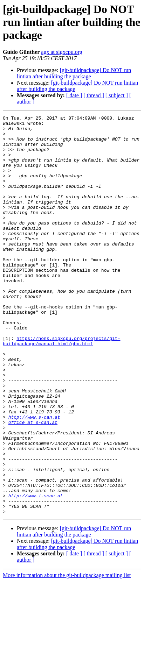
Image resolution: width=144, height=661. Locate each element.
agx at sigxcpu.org (61, 52)
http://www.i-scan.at (35, 572)
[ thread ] (93, 95)
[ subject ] (116, 95)
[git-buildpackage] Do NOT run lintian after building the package (74, 73)
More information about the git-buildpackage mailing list (67, 655)
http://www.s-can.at (34, 478)
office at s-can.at (32, 484)
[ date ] (74, 95)
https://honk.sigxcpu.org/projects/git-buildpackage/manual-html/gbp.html (61, 386)
